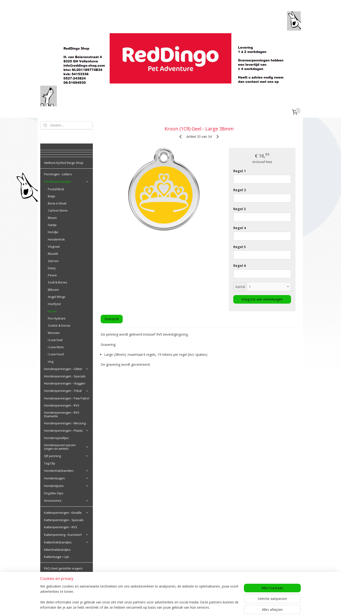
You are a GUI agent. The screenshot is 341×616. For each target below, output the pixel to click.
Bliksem (53, 289)
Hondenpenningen (66, 181)
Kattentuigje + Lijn (56, 557)
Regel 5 (239, 246)
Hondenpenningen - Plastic (66, 430)
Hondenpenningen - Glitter (66, 369)
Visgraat (54, 246)
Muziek (53, 253)
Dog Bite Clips (53, 493)
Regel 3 (239, 209)
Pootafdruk (56, 189)
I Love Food (56, 354)
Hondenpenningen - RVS (61, 405)
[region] (139, 597)
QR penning (66, 456)
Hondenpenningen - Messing (65, 423)
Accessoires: (66, 500)
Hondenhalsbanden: (66, 470)
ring (50, 361)
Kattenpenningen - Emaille (66, 512)
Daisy (52, 268)
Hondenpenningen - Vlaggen (64, 383)
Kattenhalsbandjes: (66, 542)
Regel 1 (239, 171)
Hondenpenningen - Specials (65, 376)
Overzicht (111, 319)
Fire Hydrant (56, 318)
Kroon (52, 311)
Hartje (52, 225)
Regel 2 (239, 190)
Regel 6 (239, 265)
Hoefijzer (54, 304)
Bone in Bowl (57, 203)
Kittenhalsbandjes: (57, 549)
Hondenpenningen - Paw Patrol (66, 398)
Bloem (52, 218)
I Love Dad (55, 340)
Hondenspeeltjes (56, 438)
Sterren (53, 261)
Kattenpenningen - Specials (64, 520)
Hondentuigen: (66, 478)
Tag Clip (49, 463)
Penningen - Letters (58, 174)
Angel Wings (56, 297)
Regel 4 (239, 228)
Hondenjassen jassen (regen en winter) (66, 446)
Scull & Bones (57, 282)
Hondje (53, 232)
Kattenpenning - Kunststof (66, 535)
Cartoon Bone (58, 210)
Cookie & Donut (59, 325)
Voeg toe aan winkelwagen (262, 299)
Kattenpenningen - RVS (60, 527)
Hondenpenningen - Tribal (66, 391)
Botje (51, 196)
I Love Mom (56, 347)
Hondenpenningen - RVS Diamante (61, 414)
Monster (54, 333)
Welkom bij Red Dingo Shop (63, 163)
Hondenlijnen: (66, 486)
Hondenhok (56, 239)
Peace (52, 275)
